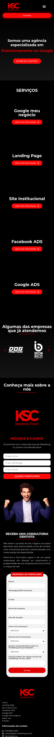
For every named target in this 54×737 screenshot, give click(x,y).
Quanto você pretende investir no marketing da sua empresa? (23, 647)
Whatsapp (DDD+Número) (20, 591)
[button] (44, 6)
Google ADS (27, 284)
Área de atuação (15, 617)
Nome (11, 582)
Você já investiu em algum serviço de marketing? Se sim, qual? (24, 657)
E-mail (11, 599)
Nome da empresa (16, 608)
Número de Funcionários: (19, 637)
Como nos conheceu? (18, 626)
